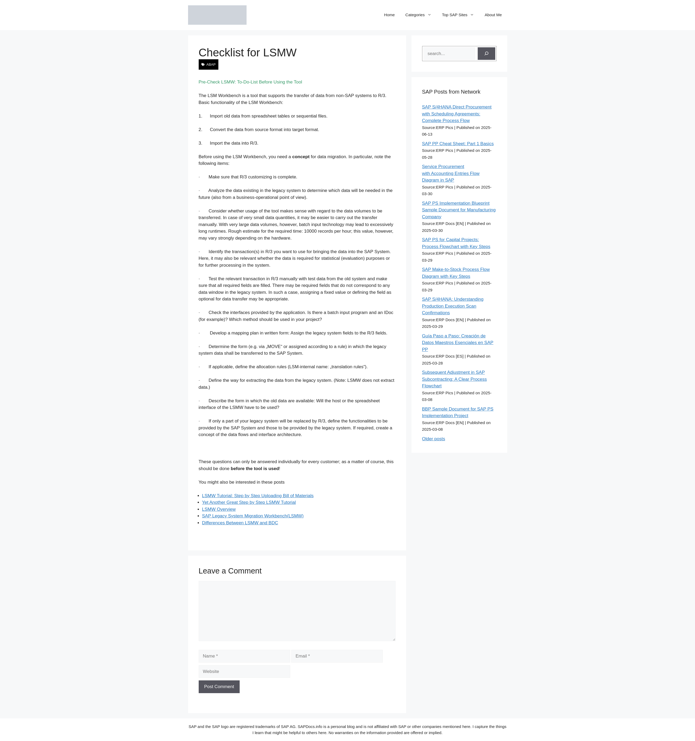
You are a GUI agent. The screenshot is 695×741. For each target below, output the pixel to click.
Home (389, 14)
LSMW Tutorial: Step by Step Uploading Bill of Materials (258, 495)
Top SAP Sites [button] (461, 15)
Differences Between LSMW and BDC (240, 522)
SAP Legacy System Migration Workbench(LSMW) (253, 515)
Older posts (433, 438)
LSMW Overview (219, 509)
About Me (493, 14)
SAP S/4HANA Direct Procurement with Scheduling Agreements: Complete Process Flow (457, 113)
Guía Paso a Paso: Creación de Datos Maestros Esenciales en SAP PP (457, 342)
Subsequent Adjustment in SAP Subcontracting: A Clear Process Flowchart (454, 379)
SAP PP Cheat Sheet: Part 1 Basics (458, 143)
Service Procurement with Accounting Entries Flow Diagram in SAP (451, 173)
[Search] (486, 53)
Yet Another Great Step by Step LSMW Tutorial (249, 502)
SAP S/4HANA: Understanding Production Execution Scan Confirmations (453, 306)
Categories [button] (421, 15)
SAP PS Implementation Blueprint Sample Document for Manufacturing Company (459, 210)
